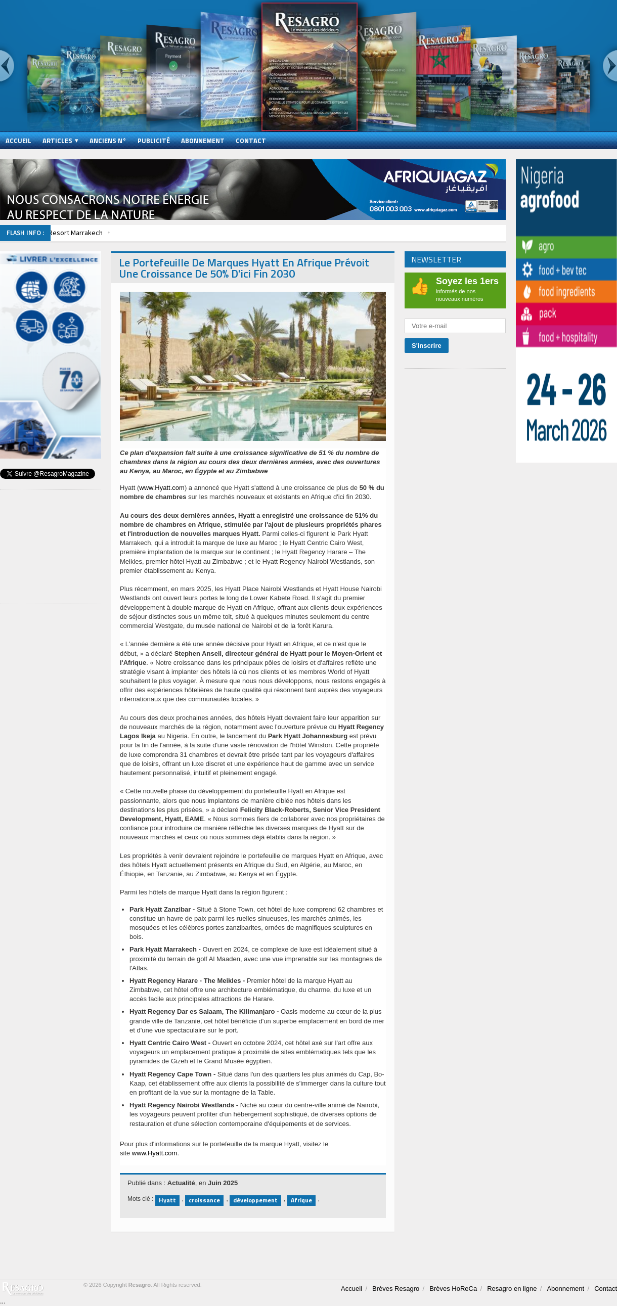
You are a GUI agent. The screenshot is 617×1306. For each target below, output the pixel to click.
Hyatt (167, 1200)
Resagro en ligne (512, 1288)
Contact (251, 141)
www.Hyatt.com (162, 487)
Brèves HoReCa (453, 1288)
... (3, 1301)
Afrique (301, 1200)
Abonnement (203, 141)
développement (255, 1200)
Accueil (18, 141)
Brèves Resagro (395, 1288)
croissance (204, 1200)
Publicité (154, 141)
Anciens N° (108, 141)
